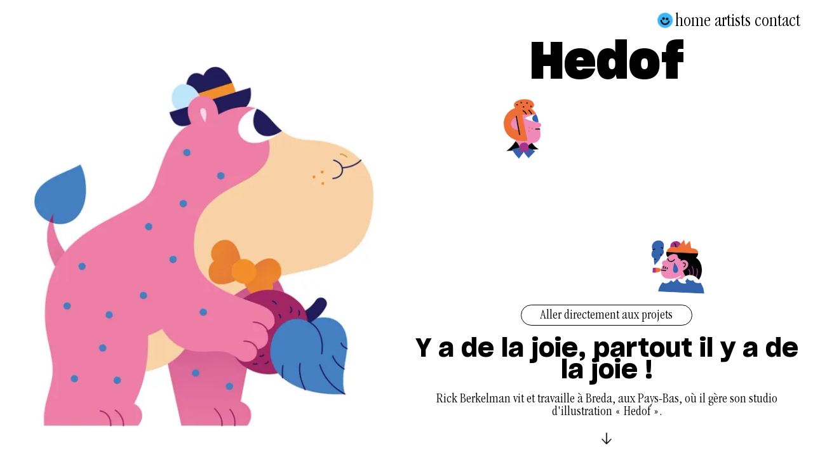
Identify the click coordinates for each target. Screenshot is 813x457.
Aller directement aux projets (607, 316)
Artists (733, 20)
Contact (777, 20)
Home (693, 20)
